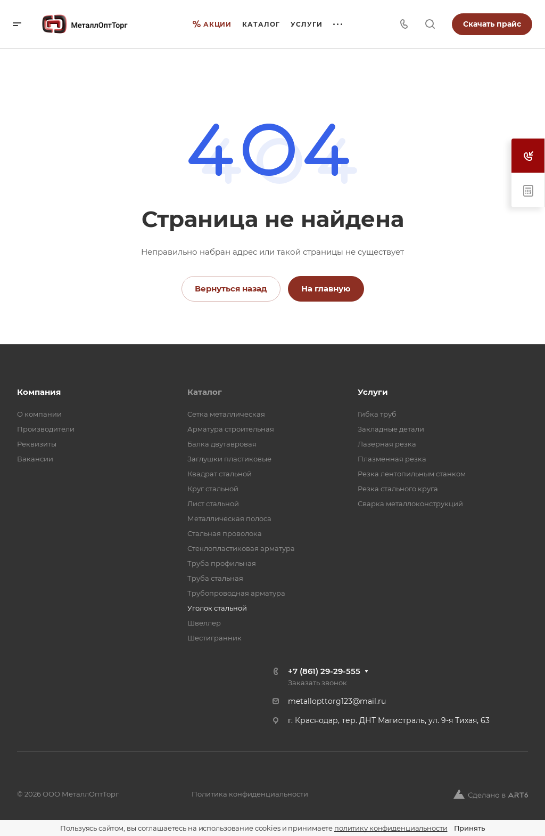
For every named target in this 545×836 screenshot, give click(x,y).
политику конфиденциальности (391, 828)
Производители (46, 429)
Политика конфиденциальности (250, 794)
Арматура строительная (230, 429)
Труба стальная (215, 578)
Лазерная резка (387, 444)
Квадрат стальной (219, 473)
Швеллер (204, 623)
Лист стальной (213, 503)
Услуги (373, 392)
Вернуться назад (231, 288)
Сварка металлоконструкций (410, 503)
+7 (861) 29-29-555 (324, 671)
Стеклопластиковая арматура (241, 548)
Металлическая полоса (229, 518)
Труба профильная (221, 563)
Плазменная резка (392, 458)
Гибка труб (377, 414)
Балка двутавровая (222, 444)
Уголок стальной (217, 608)
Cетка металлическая (226, 414)
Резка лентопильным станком (412, 473)
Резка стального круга (398, 488)
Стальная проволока (224, 533)
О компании (39, 414)
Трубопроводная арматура (236, 593)
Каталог (204, 392)
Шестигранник (214, 638)
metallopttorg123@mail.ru (337, 701)
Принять (469, 828)
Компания (39, 392)
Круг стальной (212, 488)
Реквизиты (36, 444)
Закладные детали (391, 429)
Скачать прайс (492, 24)
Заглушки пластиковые (229, 458)
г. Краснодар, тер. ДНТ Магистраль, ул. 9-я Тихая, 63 (389, 720)
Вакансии (35, 458)
